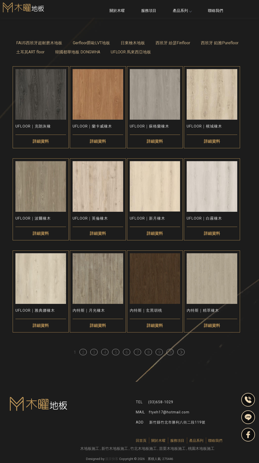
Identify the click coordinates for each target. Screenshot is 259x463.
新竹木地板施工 (114, 448)
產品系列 (182, 10)
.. (146, 459)
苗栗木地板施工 (172, 448)
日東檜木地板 (133, 42)
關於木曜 (117, 10)
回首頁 (141, 440)
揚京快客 (111, 459)
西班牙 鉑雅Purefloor (220, 42)
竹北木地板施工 (143, 448)
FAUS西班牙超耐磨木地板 (39, 42)
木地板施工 (89, 448)
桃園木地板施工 (201, 448)
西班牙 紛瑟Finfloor (173, 42)
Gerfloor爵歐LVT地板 (91, 42)
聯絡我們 (215, 10)
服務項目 (148, 10)
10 (171, 352)
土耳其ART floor (30, 52)
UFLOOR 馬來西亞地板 (131, 52)
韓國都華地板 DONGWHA (77, 52)
